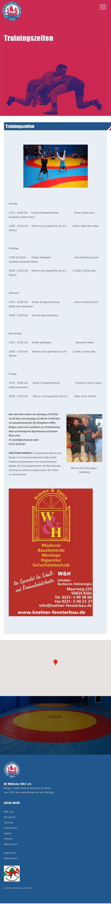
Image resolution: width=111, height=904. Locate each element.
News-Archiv (11, 844)
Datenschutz (10, 858)
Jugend (7, 833)
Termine (8, 838)
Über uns (9, 811)
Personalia (9, 817)
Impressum (10, 852)
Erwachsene (10, 827)
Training (8, 822)
